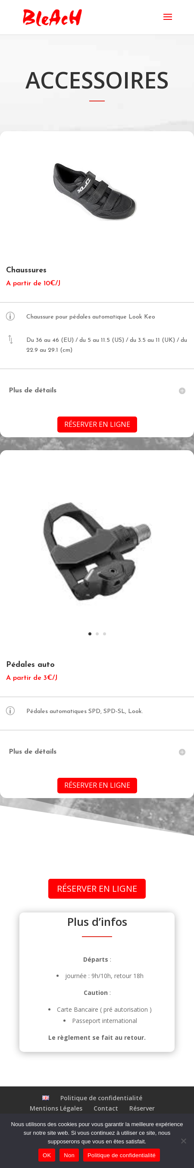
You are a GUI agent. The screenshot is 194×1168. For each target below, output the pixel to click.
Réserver (142, 1108)
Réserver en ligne (97, 424)
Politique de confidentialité (101, 1098)
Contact (106, 1108)
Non (69, 1155)
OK (47, 1155)
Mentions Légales (56, 1108)
